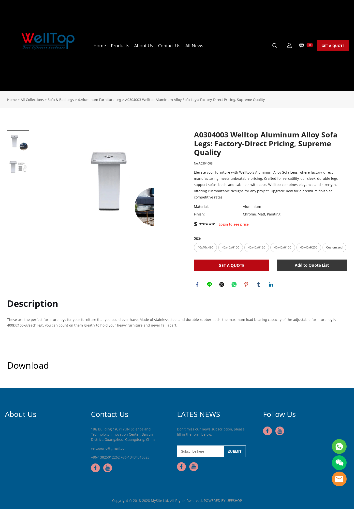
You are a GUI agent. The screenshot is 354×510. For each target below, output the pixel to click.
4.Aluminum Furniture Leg (99, 99)
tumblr (259, 285)
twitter (222, 285)
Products (120, 46)
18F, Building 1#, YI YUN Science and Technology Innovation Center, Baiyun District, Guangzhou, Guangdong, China (123, 435)
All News (194, 46)
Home (99, 46)
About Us (143, 46)
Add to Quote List (312, 265)
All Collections (32, 99)
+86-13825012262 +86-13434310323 (120, 458)
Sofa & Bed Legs (61, 99)
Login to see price (234, 224)
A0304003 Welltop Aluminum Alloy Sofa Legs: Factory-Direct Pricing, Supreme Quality (195, 99)
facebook (197, 285)
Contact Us (169, 46)
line (210, 285)
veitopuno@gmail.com (109, 449)
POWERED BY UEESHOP (223, 501)
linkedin (271, 285)
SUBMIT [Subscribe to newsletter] (234, 452)
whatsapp (234, 285)
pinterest (247, 285)
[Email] (200, 452)
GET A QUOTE (333, 45)
